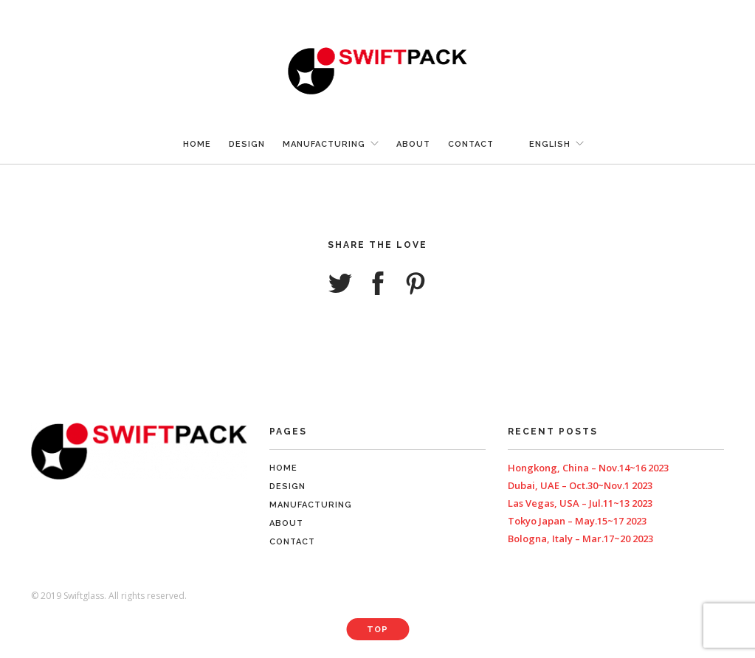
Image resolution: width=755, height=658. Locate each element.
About (413, 144)
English (549, 144)
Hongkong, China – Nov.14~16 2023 (588, 467)
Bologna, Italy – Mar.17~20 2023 (580, 538)
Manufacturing (324, 144)
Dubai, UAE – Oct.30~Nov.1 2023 (580, 485)
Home (197, 144)
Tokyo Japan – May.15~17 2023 (577, 520)
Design (247, 144)
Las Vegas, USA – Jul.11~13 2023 (580, 503)
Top (377, 629)
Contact (471, 144)
